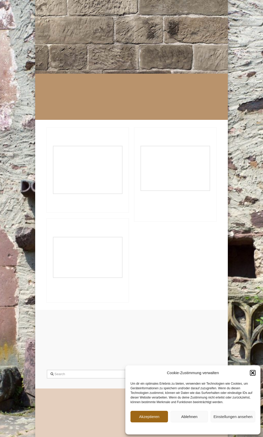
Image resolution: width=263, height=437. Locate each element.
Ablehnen (189, 416)
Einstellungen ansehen (232, 416)
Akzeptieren (149, 416)
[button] (252, 372)
